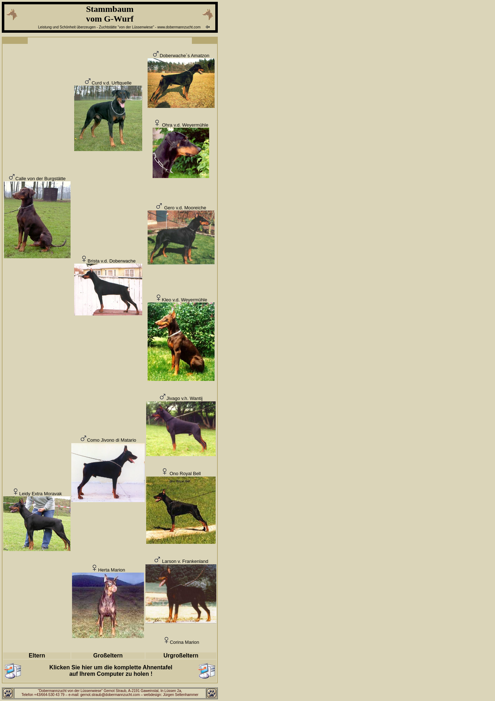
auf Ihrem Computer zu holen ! (110, 674)
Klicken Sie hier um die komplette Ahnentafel (110, 667)
